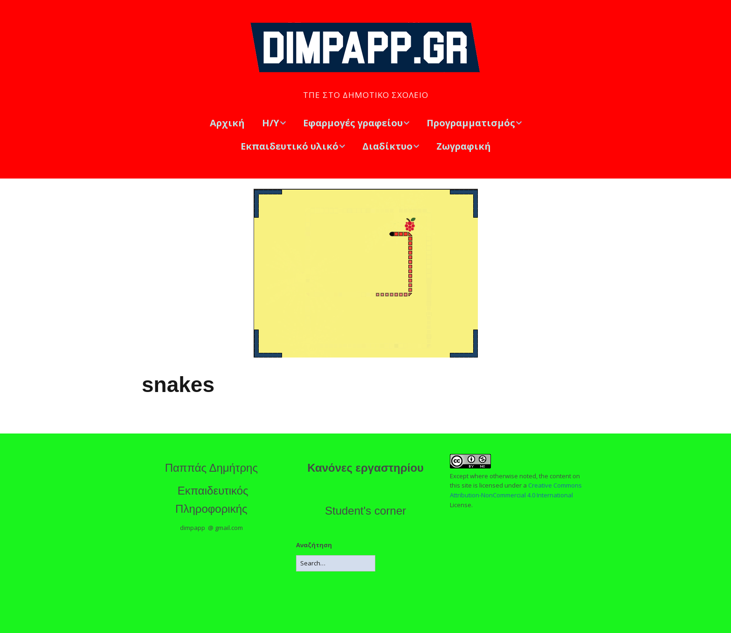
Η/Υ (270, 123)
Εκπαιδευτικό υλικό (289, 146)
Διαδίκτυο (387, 146)
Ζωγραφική (463, 146)
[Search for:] (335, 563)
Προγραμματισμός (471, 123)
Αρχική (227, 123)
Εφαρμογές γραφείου (353, 123)
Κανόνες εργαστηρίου (365, 467)
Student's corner (365, 510)
